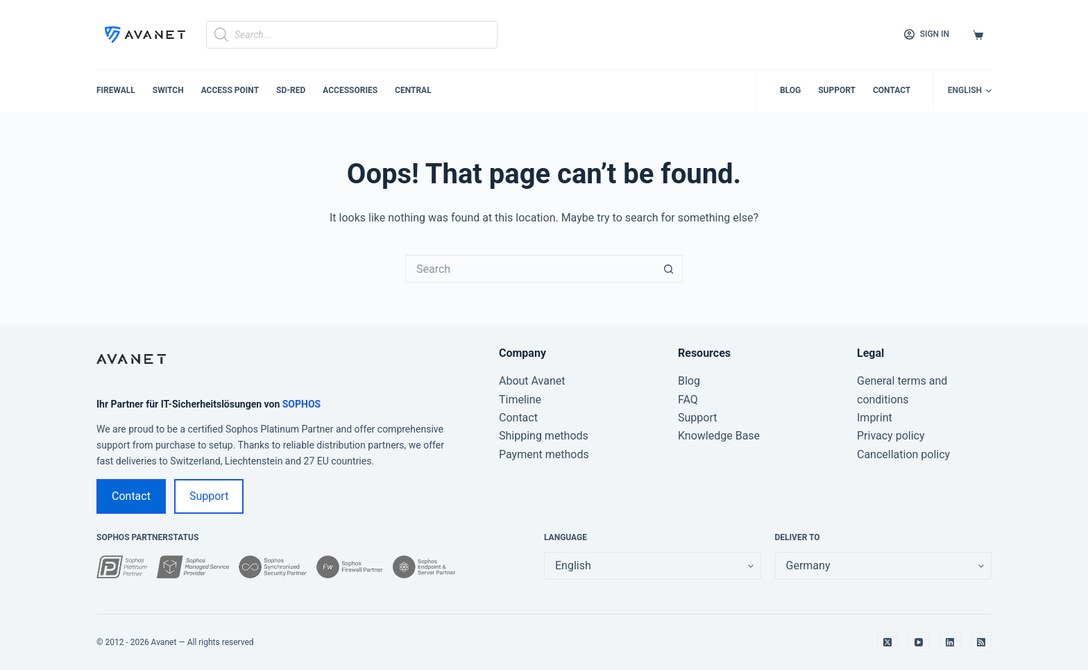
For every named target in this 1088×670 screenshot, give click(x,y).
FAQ (688, 399)
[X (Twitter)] (887, 642)
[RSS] (981, 642)
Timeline (520, 399)
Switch (168, 90)
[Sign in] (926, 35)
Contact (891, 90)
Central (413, 90)
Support (837, 90)
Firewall (115, 90)
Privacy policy (891, 435)
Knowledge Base (719, 435)
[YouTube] (918, 642)
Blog (790, 90)
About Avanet (532, 380)
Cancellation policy (903, 454)
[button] (970, 91)
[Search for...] (530, 269)
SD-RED (290, 90)
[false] (883, 566)
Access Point (230, 90)
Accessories (350, 90)
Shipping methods (543, 435)
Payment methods (544, 454)
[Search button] (669, 269)
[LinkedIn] (950, 642)
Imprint (874, 417)
